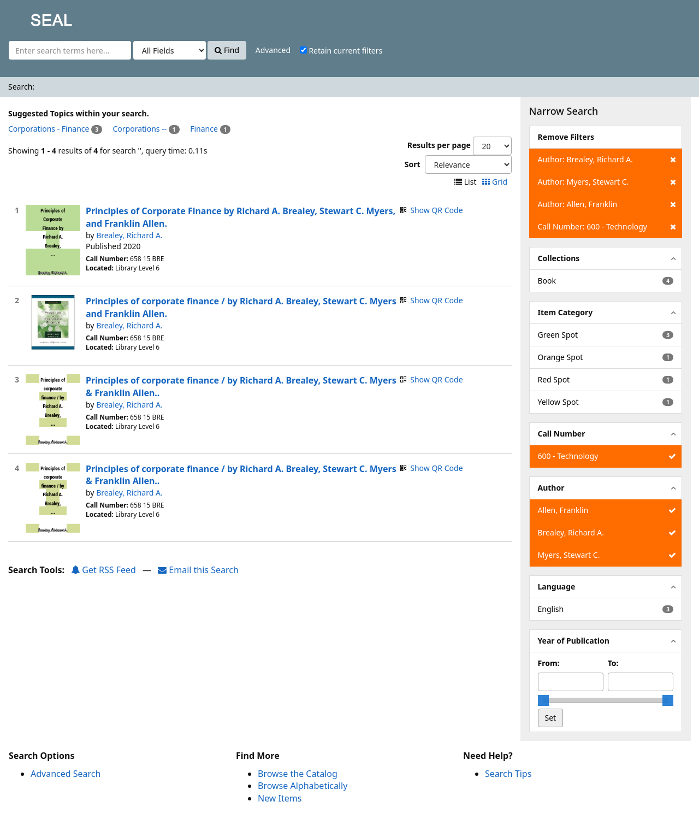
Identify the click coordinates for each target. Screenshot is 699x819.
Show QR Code (436, 210)
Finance (204, 128)
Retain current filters (341, 50)
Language (557, 586)
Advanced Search (65, 774)
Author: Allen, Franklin (607, 204)
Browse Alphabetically (302, 786)
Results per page (439, 145)
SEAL (29, 16)
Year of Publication (573, 640)
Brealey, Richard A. (129, 235)
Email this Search (198, 570)
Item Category (565, 312)
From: (549, 663)
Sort (412, 164)
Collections (559, 258)
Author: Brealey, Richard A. (607, 159)
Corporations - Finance (48, 128)
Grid (495, 181)
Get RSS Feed (103, 570)
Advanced (273, 50)
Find (227, 50)
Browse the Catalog (297, 774)
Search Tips (508, 774)
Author (551, 487)
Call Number (561, 433)
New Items (279, 798)
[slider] (543, 700)
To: (613, 663)
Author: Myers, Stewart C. (607, 181)
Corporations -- (140, 128)
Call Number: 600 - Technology (607, 226)
